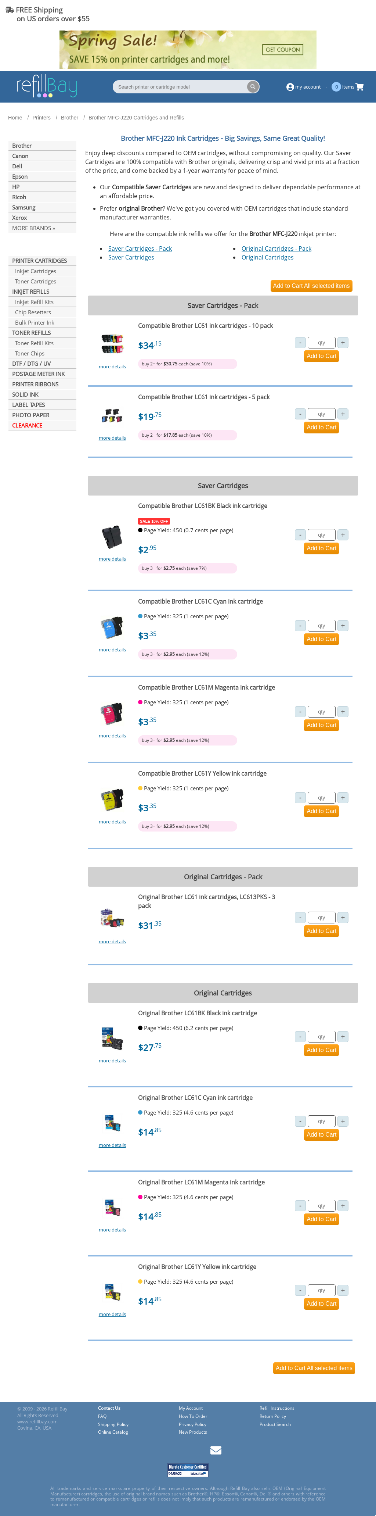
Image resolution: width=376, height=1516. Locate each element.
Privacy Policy (192, 1424)
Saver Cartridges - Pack (140, 248)
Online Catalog (113, 1432)
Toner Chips (28, 353)
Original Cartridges (268, 257)
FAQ (102, 1416)
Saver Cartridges (131, 257)
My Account (191, 1408)
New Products (193, 1432)
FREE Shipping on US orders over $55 (48, 14)
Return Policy (273, 1416)
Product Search (275, 1424)
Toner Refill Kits (33, 343)
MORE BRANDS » (33, 228)
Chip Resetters (31, 312)
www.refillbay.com (37, 1421)
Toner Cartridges (34, 281)
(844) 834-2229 (340, 14)
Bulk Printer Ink (33, 322)
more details (112, 366)
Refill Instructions (277, 1408)
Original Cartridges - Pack (276, 248)
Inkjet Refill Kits (33, 301)
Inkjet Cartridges (34, 271)
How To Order (193, 1416)
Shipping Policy (113, 1424)
